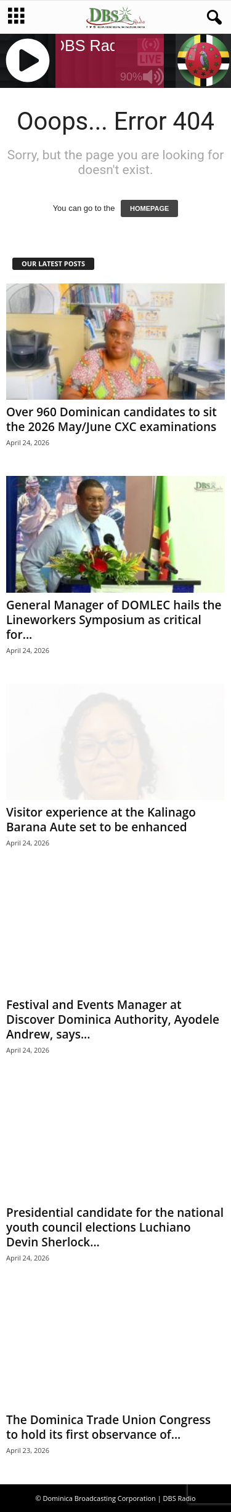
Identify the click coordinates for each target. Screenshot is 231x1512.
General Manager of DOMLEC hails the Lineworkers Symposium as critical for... (114, 620)
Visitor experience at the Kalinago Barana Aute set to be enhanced (101, 819)
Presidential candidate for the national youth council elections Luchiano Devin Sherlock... (115, 1227)
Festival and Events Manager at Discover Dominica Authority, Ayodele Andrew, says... (112, 1019)
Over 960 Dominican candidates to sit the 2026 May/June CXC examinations (111, 419)
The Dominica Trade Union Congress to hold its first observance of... (108, 1427)
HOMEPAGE (149, 208)
